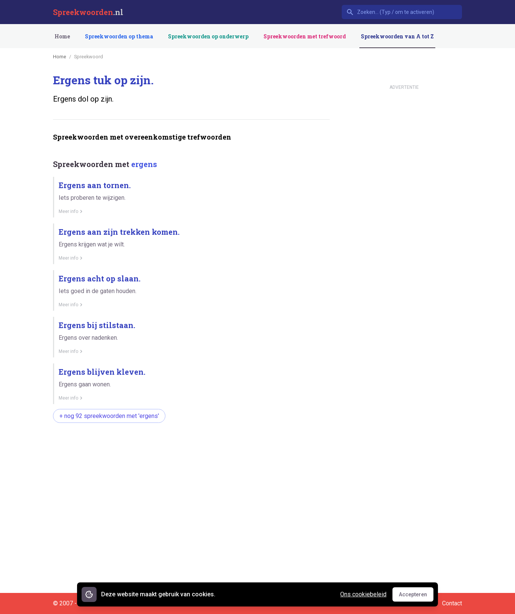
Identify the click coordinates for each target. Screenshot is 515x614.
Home (62, 36)
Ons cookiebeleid (363, 594)
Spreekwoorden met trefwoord (305, 36)
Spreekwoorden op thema (119, 36)
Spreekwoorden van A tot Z (397, 36)
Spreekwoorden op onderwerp (208, 36)
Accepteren (416, 596)
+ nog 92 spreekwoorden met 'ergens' (109, 415)
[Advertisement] (190, 453)
